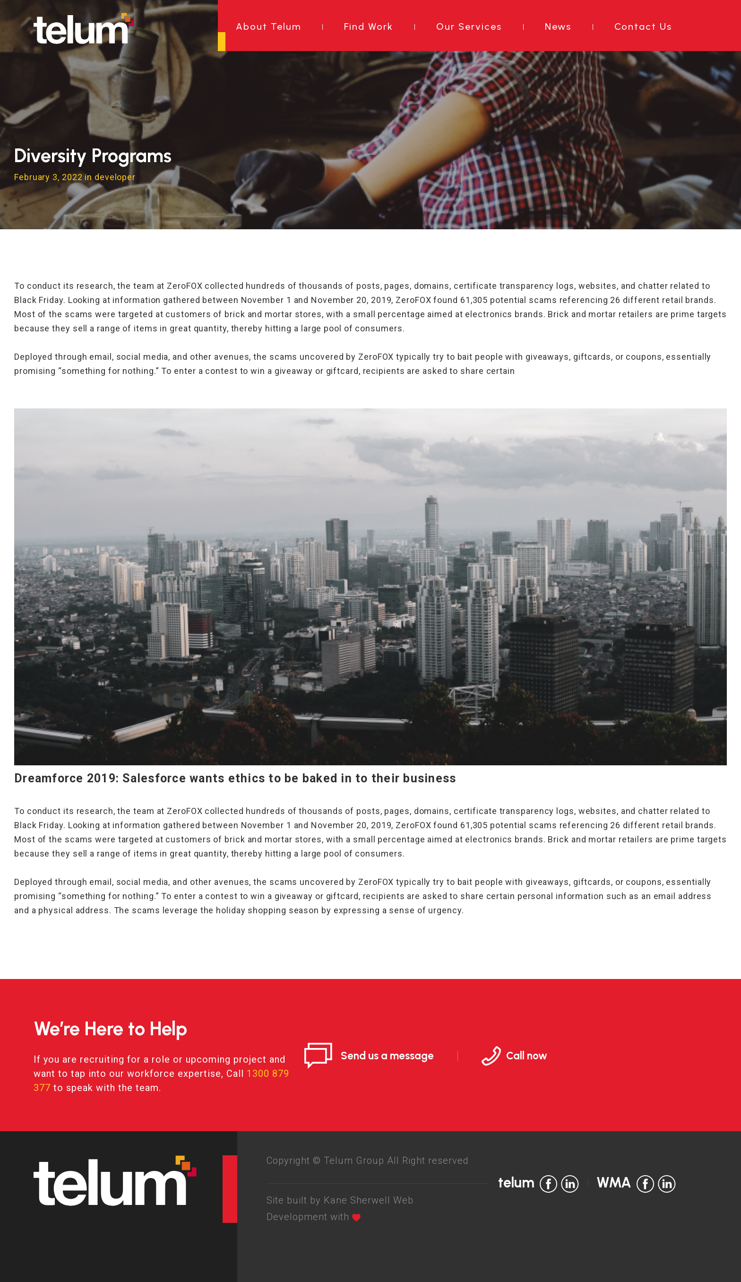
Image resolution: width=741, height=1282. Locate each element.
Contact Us (643, 26)
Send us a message (387, 1055)
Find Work (368, 26)
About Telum (268, 26)
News (558, 26)
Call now (526, 1055)
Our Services (469, 26)
